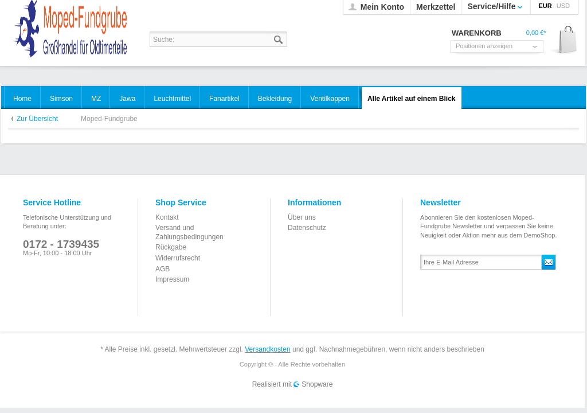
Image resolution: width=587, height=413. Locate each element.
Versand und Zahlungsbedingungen (189, 232)
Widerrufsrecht (177, 258)
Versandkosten (267, 349)
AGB (162, 269)
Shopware (317, 384)
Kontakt (167, 217)
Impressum (172, 279)
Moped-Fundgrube (109, 119)
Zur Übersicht (37, 119)
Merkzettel (435, 6)
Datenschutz (307, 228)
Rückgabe (170, 247)
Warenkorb (563, 40)
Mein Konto (382, 6)
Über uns (302, 217)
